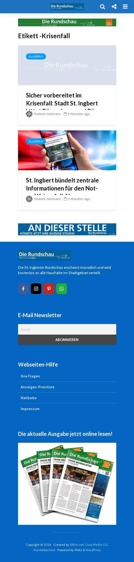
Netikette (29, 397)
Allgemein (36, 56)
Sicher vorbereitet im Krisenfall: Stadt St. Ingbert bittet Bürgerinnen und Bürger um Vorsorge (66, 107)
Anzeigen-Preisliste (37, 387)
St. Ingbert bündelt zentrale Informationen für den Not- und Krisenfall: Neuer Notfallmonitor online (62, 192)
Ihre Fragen (30, 376)
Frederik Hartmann (43, 114)
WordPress (93, 550)
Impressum (30, 408)
